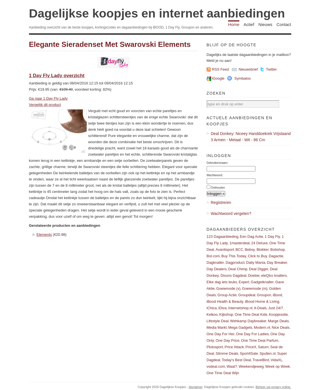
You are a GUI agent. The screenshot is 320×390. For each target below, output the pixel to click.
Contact (284, 24)
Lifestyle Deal (218, 321)
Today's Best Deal (236, 360)
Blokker (263, 249)
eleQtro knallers (274, 275)
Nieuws (265, 24)
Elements (44, 234)
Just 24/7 (275, 308)
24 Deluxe (259, 243)
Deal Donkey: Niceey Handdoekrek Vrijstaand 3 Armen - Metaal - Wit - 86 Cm (251, 136)
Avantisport (225, 249)
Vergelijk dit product (45, 105)
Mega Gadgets (240, 327)
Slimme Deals (227, 353)
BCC (239, 249)
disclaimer (195, 387)
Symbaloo (242, 78)
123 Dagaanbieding (223, 236)
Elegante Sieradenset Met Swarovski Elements (110, 44)
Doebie (253, 275)
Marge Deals (278, 321)
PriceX (251, 347)
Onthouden (218, 187)
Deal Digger (258, 269)
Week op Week (277, 366)
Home (233, 24)
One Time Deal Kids (251, 314)
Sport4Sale (249, 353)
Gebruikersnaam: (217, 162)
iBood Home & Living (262, 301)
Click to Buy (257, 256)
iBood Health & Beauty (225, 301)
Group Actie (227, 295)
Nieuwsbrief (248, 69)
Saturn (263, 347)
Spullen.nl (267, 353)
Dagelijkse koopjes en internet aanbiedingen (157, 13)
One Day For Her (221, 334)
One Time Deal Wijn (223, 373)
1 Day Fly (272, 236)
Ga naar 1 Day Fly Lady (48, 98)
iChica (212, 308)
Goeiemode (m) (255, 288)
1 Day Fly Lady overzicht (57, 75)
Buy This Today (233, 256)
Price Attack (234, 347)
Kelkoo (212, 314)
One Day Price (228, 340)
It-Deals (260, 308)
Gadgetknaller (262, 282)
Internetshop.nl (240, 308)
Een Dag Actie (251, 236)
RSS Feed (220, 69)
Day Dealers (217, 269)
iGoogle (218, 78)
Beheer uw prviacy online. (273, 387)
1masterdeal (239, 243)
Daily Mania (255, 262)
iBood (277, 295)
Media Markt (217, 327)
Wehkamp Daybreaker (248, 321)
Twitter (271, 69)
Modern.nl (262, 327)
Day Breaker (277, 262)
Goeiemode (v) (228, 288)
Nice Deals (281, 327)
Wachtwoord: (215, 175)
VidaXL (277, 360)
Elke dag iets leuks (222, 282)
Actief (249, 24)
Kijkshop (226, 314)
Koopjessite (278, 314)
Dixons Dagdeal (233, 275)
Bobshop (277, 249)
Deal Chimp (238, 269)
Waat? (232, 366)
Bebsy (250, 249)
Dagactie (276, 256)
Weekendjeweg (251, 366)
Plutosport (215, 347)
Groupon (264, 295)
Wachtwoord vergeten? (231, 213)
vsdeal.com (216, 366)
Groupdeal (246, 295)
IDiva (222, 308)
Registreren (221, 202)
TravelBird (261, 360)
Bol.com (213, 256)
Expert (244, 282)
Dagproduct (235, 262)
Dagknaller (215, 262)
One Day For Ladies (252, 334)
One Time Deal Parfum (259, 340)
